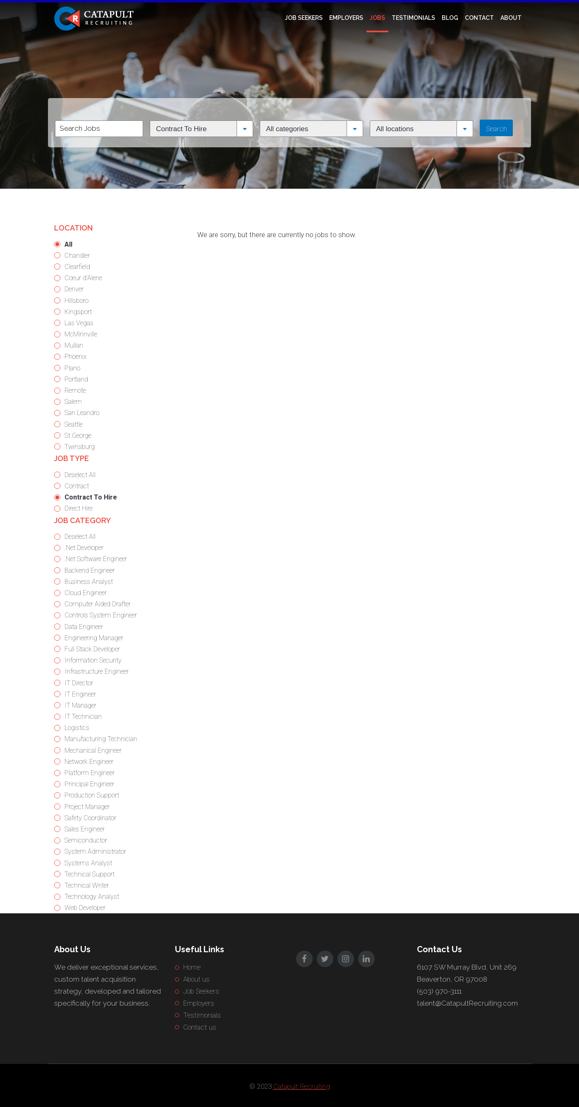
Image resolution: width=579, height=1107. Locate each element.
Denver (74, 289)
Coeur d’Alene (83, 278)
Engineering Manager (94, 638)
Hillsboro (77, 301)
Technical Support (90, 874)
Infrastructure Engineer (97, 671)
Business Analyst (89, 582)
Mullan (74, 345)
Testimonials (413, 17)
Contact (479, 17)
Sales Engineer (85, 829)
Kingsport (78, 312)
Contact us (199, 1027)
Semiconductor (86, 840)
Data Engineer (84, 627)
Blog (450, 17)
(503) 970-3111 (439, 991)
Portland (76, 379)
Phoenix (76, 356)
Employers (346, 17)
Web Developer (85, 908)
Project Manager (87, 807)
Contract (77, 486)
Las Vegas (79, 323)
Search (496, 129)
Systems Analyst (88, 863)
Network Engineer (89, 762)
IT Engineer (80, 694)
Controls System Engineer (101, 615)
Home (192, 967)
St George (78, 435)
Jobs (377, 17)
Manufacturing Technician (101, 739)
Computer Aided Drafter (98, 604)
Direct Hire (79, 508)
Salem (73, 402)
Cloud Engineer (86, 593)
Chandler (77, 255)
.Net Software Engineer (96, 559)
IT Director (79, 683)
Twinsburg (80, 447)
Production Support (92, 795)
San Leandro (82, 413)
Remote (75, 390)
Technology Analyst (92, 896)
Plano (72, 368)
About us (196, 979)
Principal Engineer (89, 784)
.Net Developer (84, 548)
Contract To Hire (91, 497)
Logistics (77, 728)
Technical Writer (87, 885)
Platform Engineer (90, 773)
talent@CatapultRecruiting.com (467, 1003)
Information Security (93, 660)
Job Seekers (304, 17)
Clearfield (77, 267)
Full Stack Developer (92, 649)
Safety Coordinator (90, 818)
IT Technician (83, 716)
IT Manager (80, 705)
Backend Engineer (90, 570)
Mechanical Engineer (93, 750)
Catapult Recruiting (301, 1086)
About (511, 17)
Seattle (74, 424)
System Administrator (95, 851)
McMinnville (81, 334)
